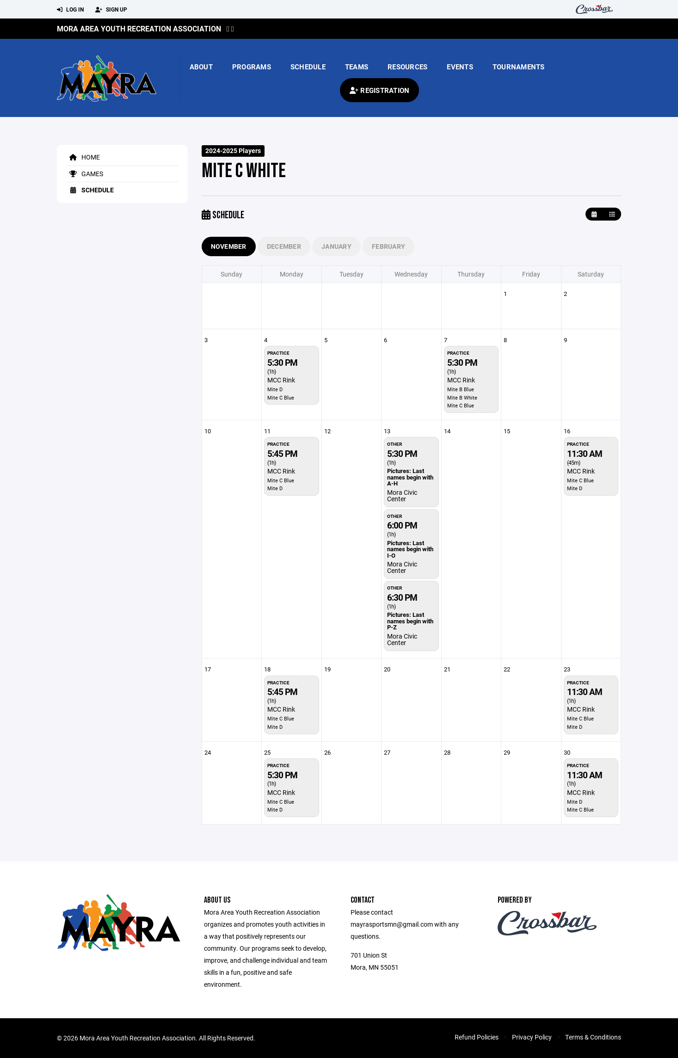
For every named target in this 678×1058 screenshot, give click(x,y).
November (229, 246)
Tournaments (519, 66)
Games (84, 173)
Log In (70, 10)
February (388, 246)
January (336, 246)
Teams (356, 66)
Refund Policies (477, 1037)
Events (460, 66)
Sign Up (111, 10)
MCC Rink (281, 379)
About (201, 66)
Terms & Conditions (593, 1037)
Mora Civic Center (402, 495)
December (284, 246)
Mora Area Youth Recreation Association (139, 28)
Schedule (308, 66)
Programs (251, 66)
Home (83, 157)
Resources (407, 66)
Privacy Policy (532, 1037)
